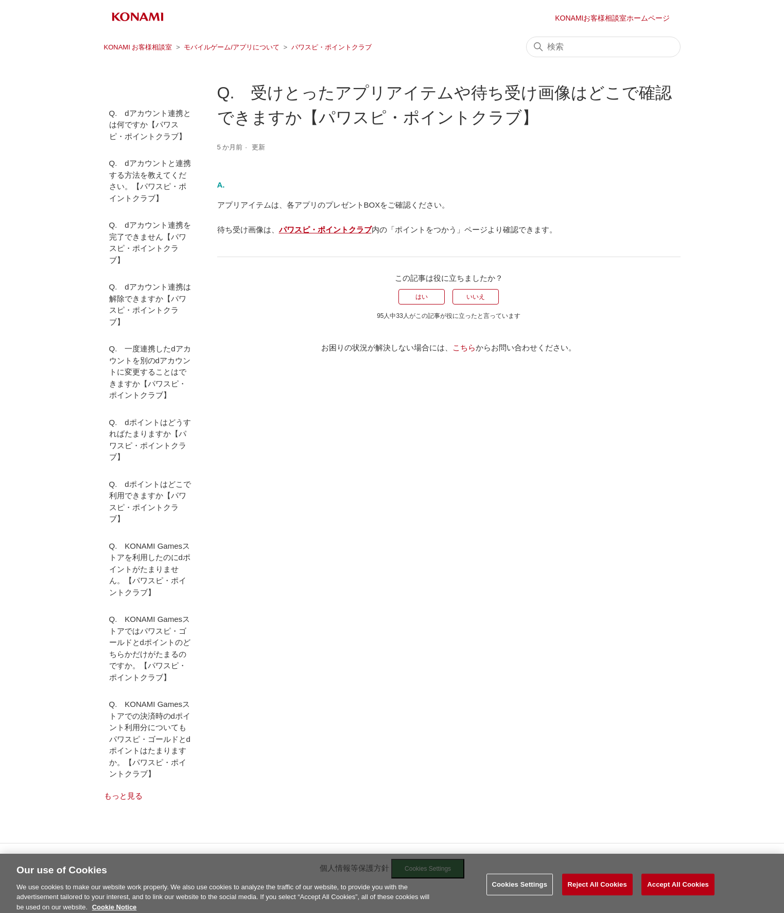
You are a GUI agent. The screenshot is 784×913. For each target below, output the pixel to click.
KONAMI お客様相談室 (138, 47)
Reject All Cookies (597, 893)
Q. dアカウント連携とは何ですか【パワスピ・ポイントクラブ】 (150, 125)
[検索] (603, 47)
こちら (464, 347)
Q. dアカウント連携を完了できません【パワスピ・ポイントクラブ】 (150, 242)
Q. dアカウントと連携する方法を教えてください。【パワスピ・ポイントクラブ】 (150, 180)
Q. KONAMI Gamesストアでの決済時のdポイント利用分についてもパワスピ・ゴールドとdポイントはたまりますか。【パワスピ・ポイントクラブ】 (149, 739)
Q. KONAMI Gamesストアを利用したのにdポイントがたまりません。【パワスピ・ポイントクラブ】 (149, 569)
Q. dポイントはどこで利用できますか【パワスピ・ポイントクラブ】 (150, 501)
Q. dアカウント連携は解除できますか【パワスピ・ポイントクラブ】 (150, 304)
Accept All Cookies (678, 893)
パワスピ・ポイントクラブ (331, 47)
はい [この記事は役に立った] (421, 296)
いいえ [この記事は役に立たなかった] (475, 296)
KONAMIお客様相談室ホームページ (612, 18)
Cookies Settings (520, 893)
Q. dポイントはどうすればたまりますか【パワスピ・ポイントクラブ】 (150, 440)
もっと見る (123, 795)
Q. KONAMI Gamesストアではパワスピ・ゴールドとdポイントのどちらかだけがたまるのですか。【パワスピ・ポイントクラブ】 (149, 648)
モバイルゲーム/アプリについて (232, 47)
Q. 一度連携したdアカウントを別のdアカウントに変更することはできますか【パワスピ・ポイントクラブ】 (150, 371)
